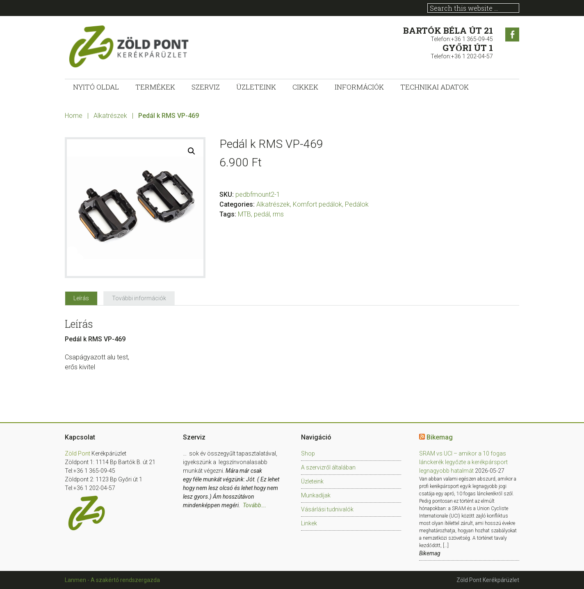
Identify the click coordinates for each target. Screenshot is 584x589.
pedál (262, 214)
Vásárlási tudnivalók (327, 509)
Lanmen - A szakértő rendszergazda (112, 580)
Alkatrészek (110, 116)
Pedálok (357, 204)
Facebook (512, 34)
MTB (244, 214)
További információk (139, 298)
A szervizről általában (328, 467)
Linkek (309, 523)
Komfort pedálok (317, 204)
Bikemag (440, 437)
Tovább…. (255, 505)
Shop (308, 453)
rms (278, 214)
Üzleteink (312, 481)
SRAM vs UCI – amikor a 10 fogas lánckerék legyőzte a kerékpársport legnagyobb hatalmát (463, 462)
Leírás (81, 298)
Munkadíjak (316, 495)
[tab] (81, 298)
